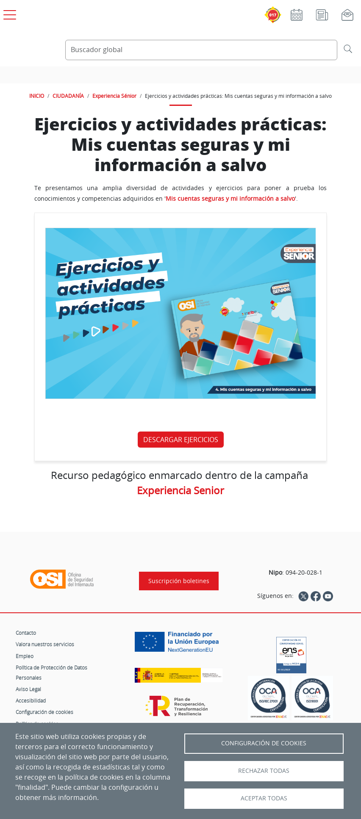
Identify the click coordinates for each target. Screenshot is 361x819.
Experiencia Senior (180, 490)
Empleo (24, 656)
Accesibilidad (31, 700)
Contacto (26, 632)
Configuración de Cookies (263, 743)
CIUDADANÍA (68, 95)
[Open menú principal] (8, 13)
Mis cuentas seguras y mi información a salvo (230, 198)
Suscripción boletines (178, 581)
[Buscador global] (201, 50)
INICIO (36, 95)
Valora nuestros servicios (45, 644)
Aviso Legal (28, 689)
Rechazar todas (263, 771)
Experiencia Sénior (114, 95)
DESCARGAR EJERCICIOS (180, 439)
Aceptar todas (264, 798)
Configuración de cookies (44, 711)
